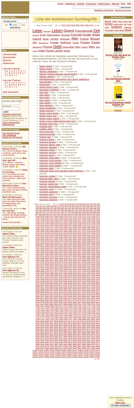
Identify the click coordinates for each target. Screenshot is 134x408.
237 (70, 236)
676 (93, 301)
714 (74, 307)
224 (74, 234)
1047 (97, 357)
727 (91, 25)
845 (97, 326)
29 (88, 206)
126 (74, 219)
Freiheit (84, 38)
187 (97, 227)
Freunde (76, 34)
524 (37, 280)
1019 (75, 353)
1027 (52, 355)
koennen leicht (46, 155)
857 (88, 328)
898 (84, 334)
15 (37, 206)
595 (42, 290)
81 (80, 213)
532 (74, 280)
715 (79, 307)
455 (42, 269)
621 (97, 292)
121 (51, 219)
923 (70, 338)
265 (70, 240)
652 (47, 298)
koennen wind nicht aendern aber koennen (61, 171)
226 (84, 234)
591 (88, 288)
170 (84, 225)
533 (79, 280)
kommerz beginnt (48, 199)
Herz (92, 46)
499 (51, 275)
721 (63, 25)
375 (60, 257)
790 (37, 319)
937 (70, 340)
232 (47, 236)
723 (72, 25)
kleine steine (45, 66)
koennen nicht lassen (50, 160)
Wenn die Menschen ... (13, 197)
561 (79, 284)
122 (56, 219)
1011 (97, 351)
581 (42, 288)
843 (88, 326)
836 (56, 326)
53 (44, 210)
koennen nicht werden (50, 163)
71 (44, 213)
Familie (76, 43)
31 (95, 206)
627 (60, 294)
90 (47, 215)
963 (60, 344)
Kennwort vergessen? (11, 114)
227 (88, 234)
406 (74, 261)
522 (93, 277)
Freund (47, 46)
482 (37, 273)
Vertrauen (65, 39)
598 (56, 290)
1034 (92, 355)
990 (56, 349)
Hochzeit (65, 35)
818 (37, 324)
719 (97, 307)
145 (97, 221)
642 (65, 296)
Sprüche (7, 60)
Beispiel (108, 21)
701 (79, 305)
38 (55, 208)
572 (65, 286)
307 (70, 246)
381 (88, 257)
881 (70, 332)
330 (47, 250)
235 (60, 236)
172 (93, 225)
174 (37, 227)
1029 (63, 355)
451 (88, 267)
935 (60, 340)
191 (51, 229)
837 (60, 326)
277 (60, 242)
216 (37, 234)
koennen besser (47, 142)
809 (60, 321)
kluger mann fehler (49, 113)
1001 (41, 351)
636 (37, 296)
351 (79, 252)
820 (47, 324)
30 (91, 206)
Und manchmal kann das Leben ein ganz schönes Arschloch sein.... (14, 190)
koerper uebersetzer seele (52, 186)
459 (60, 269)
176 (47, 227)
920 (56, 338)
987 (42, 349)
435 (79, 265)
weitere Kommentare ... (12, 222)
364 (74, 254)
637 (42, 296)
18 (48, 206)
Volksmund (8, 63)
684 (65, 303)
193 (60, 229)
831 (97, 324)
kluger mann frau (48, 116)
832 (37, 326)
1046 (92, 357)
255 (88, 238)
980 (74, 347)
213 (88, 231)
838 (65, 326)
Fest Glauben (109, 30)
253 (79, 238)
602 (74, 290)
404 (65, 261)
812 (74, 321)
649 (97, 296)
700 (74, 305)
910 (74, 336)
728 (74, 309)
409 (88, 261)
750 (47, 313)
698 (65, 305)
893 (60, 334)
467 (97, 269)
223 (70, 234)
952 (74, 342)
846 (37, 328)
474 (65, 271)
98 (76, 215)
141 (79, 221)
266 (74, 240)
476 (74, 271)
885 (88, 332)
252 (74, 238)
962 (56, 344)
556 (56, 284)
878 (56, 332)
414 (47, 263)
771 (79, 315)
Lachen (58, 50)
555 (51, 284)
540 (47, 282)
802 (93, 319)
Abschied (35, 35)
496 (37, 275)
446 (65, 267)
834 (47, 326)
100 (84, 215)
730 (84, 309)
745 (88, 311)
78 (70, 213)
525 (42, 280)
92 (55, 215)
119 (42, 219)
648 (93, 296)
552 (37, 284)
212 (84, 231)
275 (51, 242)
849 (51, 328)
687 (79, 303)
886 (93, 332)
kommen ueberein (48, 191)
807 (51, 321)
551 (97, 282)
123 (60, 219)
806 (47, 321)
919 (51, 338)
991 (60, 349)
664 (37, 301)
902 (37, 336)
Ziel (34, 42)
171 (88, 225)
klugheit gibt (45, 126)
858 (93, 328)
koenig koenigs (47, 134)
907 (60, 336)
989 (51, 349)
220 (56, 234)
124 (65, 219)
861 (42, 330)
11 (88, 204)
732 (93, 309)
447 (70, 267)
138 (65, 221)
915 (97, 336)
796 (65, 319)
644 (74, 296)
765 (51, 315)
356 (37, 254)
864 (56, 330)
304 (56, 246)
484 (47, 273)
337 (79, 250)
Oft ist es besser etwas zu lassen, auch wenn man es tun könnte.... (14, 153)
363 (70, 254)
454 (37, 269)
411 (97, 261)
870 (84, 330)
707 (42, 307)
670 (65, 301)
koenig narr (45, 137)
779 (51, 317)
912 (84, 336)
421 (79, 263)
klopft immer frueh (48, 87)
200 (93, 229)
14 (98, 204)
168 (74, 225)
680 (47, 303)
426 (37, 265)
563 (88, 284)
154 (74, 223)
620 (93, 292)
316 (47, 248)
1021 (86, 353)
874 (37, 332)
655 (60, 298)
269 (88, 240)
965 (70, 344)
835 (51, 326)
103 (97, 215)
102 (93, 215)
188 (37, 229)
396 (93, 259)
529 (60, 280)
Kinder (87, 34)
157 (88, 223)
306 (65, 246)
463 (79, 269)
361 (60, 254)
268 (84, 240)
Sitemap (115, 3)
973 (42, 347)
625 (51, 294)
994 (74, 349)
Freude (54, 42)
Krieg (67, 50)
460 (65, 269)
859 (97, 328)
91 (51, 215)
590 (84, 288)
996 (84, 349)
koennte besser (47, 181)
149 (51, 223)
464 (84, 269)
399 (42, 261)
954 (84, 342)
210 (74, 231)
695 (51, 305)
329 (42, 250)
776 (37, 317)
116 (93, 217)
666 (47, 301)
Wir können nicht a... (14, 148)
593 (97, 288)
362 (65, 254)
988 (47, 349)
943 (97, 340)
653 (51, 298)
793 (51, 319)
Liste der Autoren (11, 68)
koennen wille (46, 168)
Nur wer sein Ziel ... (14, 210)
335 (70, 250)
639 (51, 296)
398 (37, 261)
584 (56, 288)
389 (60, 259)
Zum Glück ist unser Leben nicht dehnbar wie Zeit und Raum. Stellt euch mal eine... (14, 177)
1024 (35, 355)
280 (74, 242)
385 (42, 259)
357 (42, 254)
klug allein (44, 95)
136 (56, 221)
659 (79, 298)
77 (66, 213)
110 (65, 217)
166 (65, 225)
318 (56, 248)
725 (82, 25)
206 (56, 231)
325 (88, 248)
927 (88, 338)
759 (88, 313)
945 (42, 342)
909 (70, 336)
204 (47, 231)
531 (70, 280)
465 (88, 269)
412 (37, 263)
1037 (41, 357)
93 (58, 215)
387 (51, 259)
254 (84, 238)
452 (93, 267)
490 (74, 273)
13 (95, 204)
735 (42, 311)
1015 (52, 353)
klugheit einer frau (48, 123)
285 (97, 242)
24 (70, 206)
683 (60, 303)
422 (84, 263)
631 (79, 294)
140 (74, 221)
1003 (52, 351)
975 (51, 347)
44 (77, 208)
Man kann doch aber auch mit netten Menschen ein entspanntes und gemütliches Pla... (13, 202)
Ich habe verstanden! (120, 405)
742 (74, 311)
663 (97, 298)
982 (84, 347)
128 (84, 219)
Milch (78, 47)
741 (70, 311)
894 (65, 334)
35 (44, 208)
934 (56, 340)
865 (60, 330)
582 (47, 288)
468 (37, 271)
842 (84, 326)
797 (70, 319)
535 (88, 280)
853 (70, 328)
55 (52, 210)
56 (55, 210)
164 (56, 225)
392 (74, 259)
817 (97, 321)
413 (42, 263)
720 (37, 309)
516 (65, 277)
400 (47, 261)
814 (84, 321)
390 (65, 259)
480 (93, 271)
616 (74, 292)
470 (47, 271)
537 (97, 280)
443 (51, 267)
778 (47, 317)
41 (66, 208)
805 (42, 321)
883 (79, 332)
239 (79, 236)
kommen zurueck (48, 197)
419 (70, 263)
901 (97, 334)
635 (97, 294)
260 (47, 240)
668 (56, 301)
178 (56, 227)
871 (88, 330)
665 (42, 301)
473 (60, 271)
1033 (86, 355)
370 (37, 257)
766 (56, 315)
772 (84, 315)
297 (88, 244)
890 (47, 334)
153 (70, 223)
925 (79, 338)
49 (95, 208)
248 (56, 238)
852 (65, 328)
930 (37, 340)
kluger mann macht (49, 118)
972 (37, 347)
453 (97, 267)
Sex (98, 47)
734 (37, 311)
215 (97, 231)
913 (88, 336)
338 (84, 250)
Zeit (96, 30)
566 (37, 286)
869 (79, 330)
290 (56, 244)
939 (79, 340)
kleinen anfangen (48, 71)
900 (93, 334)
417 (60, 263)
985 (97, 347)
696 (56, 305)
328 (37, 250)
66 (91, 210)
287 (42, 244)
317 (51, 248)
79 (73, 213)
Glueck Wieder (119, 30)
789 (97, 317)
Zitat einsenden (10, 92)
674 (84, 301)
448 (74, 267)
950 (65, 342)
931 (42, 340)
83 (88, 213)
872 (93, 330)
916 (37, 338)
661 (88, 298)
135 (51, 221)
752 (56, 313)
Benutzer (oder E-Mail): (12, 101)
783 (70, 317)
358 (47, 254)
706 (37, 307)
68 (98, 210)
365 (79, 254)
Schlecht (116, 26)
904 (47, 336)
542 (56, 282)
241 (88, 236)
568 (47, 286)
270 (93, 240)
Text (23, 25)
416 (56, 263)
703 (88, 305)
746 (93, 311)
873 (97, 330)
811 (70, 321)
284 (93, 242)
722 (68, 25)
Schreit (108, 24)
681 (51, 303)
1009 (86, 351)
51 (37, 210)
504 (74, 275)
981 (79, 347)
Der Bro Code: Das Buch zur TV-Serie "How (118, 56)
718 (93, 307)
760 (93, 313)
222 (65, 234)
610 (47, 292)
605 (88, 290)
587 (70, 288)
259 (42, 240)
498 (47, 275)
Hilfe (129, 3)
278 (65, 242)
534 (84, 280)
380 (84, 257)
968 (84, 344)
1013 (41, 353)
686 (74, 303)
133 (42, 221)
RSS (123, 3)
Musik (46, 39)
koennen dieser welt (49, 144)
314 (37, 248)
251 (70, 238)
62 (77, 210)
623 (42, 294)
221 (60, 234)
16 (41, 206)
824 (65, 324)
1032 (80, 355)
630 (74, 294)
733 (97, 309)
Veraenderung (43, 43)
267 (79, 240)
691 (97, 303)
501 (60, 275)
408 (84, 261)
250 (65, 238)
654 (56, 298)
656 (65, 298)
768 (65, 315)
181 (70, 227)
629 (70, 294)
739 (60, 311)
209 (70, 231)
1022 (92, 353)
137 (60, 221)
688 (84, 303)
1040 (58, 357)
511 (42, 277)
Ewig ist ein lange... (14, 171)
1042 (69, 357)
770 (74, 315)
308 (74, 246)
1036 (35, 357)
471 (51, 271)
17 (44, 206)
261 (51, 240)
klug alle (43, 92)
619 (88, 292)
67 (95, 210)
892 (56, 334)
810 (65, 321)
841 (79, 326)
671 (70, 301)
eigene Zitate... (9, 234)
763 (42, 315)
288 (47, 244)
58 (62, 210)
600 (65, 290)
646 (84, 296)
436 (84, 265)
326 (93, 248)
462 (74, 269)
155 (79, 223)
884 (84, 332)
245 (42, 238)
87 (37, 215)
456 (47, 269)
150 (56, 223)
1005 (63, 351)
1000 (35, 351)
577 (88, 286)
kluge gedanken (47, 108)
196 (74, 229)
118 (37, 219)
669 (60, 301)
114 (84, 217)
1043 (75, 357)
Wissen (95, 38)
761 (97, 313)
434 (74, 265)
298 (93, 244)
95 (65, 215)
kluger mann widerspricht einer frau (57, 121)
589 (79, 288)
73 (52, 213)
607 (97, 290)
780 (56, 317)
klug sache (44, 103)
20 (55, 206)
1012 (35, 353)
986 (37, 349)
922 (65, 338)
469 (42, 271)
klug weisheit (46, 105)
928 (93, 338)
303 (51, 246)
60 (70, 210)
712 (65, 307)
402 (56, 261)
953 (79, 342)
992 (65, 349)
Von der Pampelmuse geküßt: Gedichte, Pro (118, 103)
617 (79, 292)
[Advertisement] (11, 39)
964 (65, 344)
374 (56, 257)
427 (42, 265)
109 (60, 217)
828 (84, 324)
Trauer (34, 51)
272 (37, 242)
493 (88, 273)
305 (60, 246)
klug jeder (44, 97)
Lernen (54, 38)
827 (79, 324)
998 (93, 349)
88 (40, 215)
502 (65, 275)
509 (97, 275)
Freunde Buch (118, 24)
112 (74, 217)
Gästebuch (70, 3)
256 (93, 238)
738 (56, 311)
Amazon (118, 110)
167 (70, 225)
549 (88, 282)
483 (42, 273)
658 (74, 298)
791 (42, 319)
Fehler (41, 50)
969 (88, 344)
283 (88, 242)
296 (84, 244)
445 (60, 267)
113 (79, 217)
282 (84, 242)
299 (97, 244)
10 (84, 204)
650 (37, 298)
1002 (46, 351)
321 (70, 248)
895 (70, 334)
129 (88, 219)
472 (56, 271)
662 (93, 298)
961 (51, 344)
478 (84, 271)
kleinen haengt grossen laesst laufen (58, 74)
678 (37, 303)
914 (93, 336)
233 (51, 236)
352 (84, 252)
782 (65, 317)
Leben (57, 30)
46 (84, 208)
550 (93, 282)
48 (91, 208)
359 (51, 254)
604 (84, 290)
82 (84, 213)
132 (37, 221)
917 (42, 338)
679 (42, 303)
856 (84, 328)
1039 (52, 357)
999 (97, 349)
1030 (69, 355)
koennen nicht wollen (50, 165)
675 (88, 301)
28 (84, 206)
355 (97, 252)
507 (88, 275)
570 (56, 286)
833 (42, 326)
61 (73, 210)
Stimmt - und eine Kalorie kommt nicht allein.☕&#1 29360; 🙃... (13, 164)
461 (70, 269)
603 (79, 290)
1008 (80, 351)
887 (97, 332)
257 (97, 238)
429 (51, 265)
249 (60, 238)
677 (97, 301)
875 (42, 332)
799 (79, 319)
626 (56, 294)
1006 (69, 351)
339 (88, 250)
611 (51, 292)
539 (42, 282)
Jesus (114, 21)
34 (41, 208)
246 (47, 238)
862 (47, 330)
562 (84, 284)
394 (84, 259)
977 (60, 347)
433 (70, 265)
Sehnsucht (37, 47)
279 (70, 242)
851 (60, 328)
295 (79, 244)
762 (37, 315)
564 (93, 284)
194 (65, 229)
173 (97, 225)
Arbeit (96, 34)
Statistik (80, 3)
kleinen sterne (46, 76)
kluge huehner (46, 110)
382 (93, 257)
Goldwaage (128, 27)
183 (79, 227)
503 (70, 275)
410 (93, 261)
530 (65, 280)
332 (56, 250)
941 (88, 340)
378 (74, 257)
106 (47, 217)
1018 (69, 353)
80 (77, 213)
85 (95, 213)
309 (79, 246)
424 (93, 263)
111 (70, 217)
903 (42, 336)
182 (74, 227)
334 (65, 250)
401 (51, 261)
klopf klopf (44, 84)
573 (70, 286)
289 (51, 244)
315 (42, 248)
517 (70, 277)
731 (88, 309)
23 (66, 206)
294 (74, 244)
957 (97, 342)
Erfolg (43, 35)
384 (37, 259)
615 (70, 292)
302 (47, 246)
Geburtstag (47, 31)
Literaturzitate (10, 54)
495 (97, 273)
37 (52, 208)
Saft (125, 24)
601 (70, 290)
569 (51, 286)
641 (60, 296)
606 (93, 290)
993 (70, 349)
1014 (46, 353)
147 (42, 223)
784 (74, 317)
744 (84, 311)
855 (79, 328)
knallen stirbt (45, 129)
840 (74, 326)
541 (51, 282)
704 (93, 305)
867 (70, 330)
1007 (75, 351)
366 (84, 254)
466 (93, 269)
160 (37, 225)
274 (47, 242)
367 (88, 254)
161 (42, 225)
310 (84, 246)
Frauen (85, 42)
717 (88, 307)
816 (93, 321)
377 (70, 257)
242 (93, 236)
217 (42, 234)
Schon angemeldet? (11, 122)
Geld (57, 46)
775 (97, 315)
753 (60, 313)
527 (51, 280)
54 (48, 210)
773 (88, 315)
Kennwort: (6, 106)
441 (42, 267)
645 (79, 296)
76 (62, 213)
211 (79, 231)
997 (88, 349)
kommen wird (46, 194)
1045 (86, 357)
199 (88, 229)
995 (79, 349)
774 (93, 315)
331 (51, 250)
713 (70, 307)
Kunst (50, 50)
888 (37, 334)
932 (47, 340)
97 (73, 215)
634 (93, 294)
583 (51, 288)
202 (37, 231)
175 (42, 227)
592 (93, 288)
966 (74, 344)
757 (79, 313)
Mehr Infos (120, 402)
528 (56, 280)
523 (97, 277)
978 (65, 347)
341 (97, 250)
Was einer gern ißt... (14, 159)
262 (56, 240)
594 (37, 290)
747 (97, 311)
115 (88, 217)
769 (70, 315)
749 (42, 313)
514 (56, 277)
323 (79, 248)
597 (51, 290)
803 (97, 319)
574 (74, 286)
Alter (75, 38)
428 (47, 265)
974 (47, 347)
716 (84, 307)
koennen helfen (47, 150)
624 (47, 294)
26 (77, 206)
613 (60, 292)
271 (97, 240)
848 (47, 328)
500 (56, 275)
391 (70, 259)
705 (97, 305)
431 (60, 265)
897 (79, 334)
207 (60, 231)
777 (42, 317)
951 (70, 342)
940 (84, 340)
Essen (96, 42)
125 (70, 219)
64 (84, 210)
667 (51, 301)
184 (84, 227)
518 (74, 277)
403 (60, 261)
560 (74, 284)
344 (47, 252)
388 (56, 259)
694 (47, 305)
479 (88, 271)
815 (88, 321)
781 (60, 317)
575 (79, 286)
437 (88, 265)
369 (97, 254)
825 (70, 324)
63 (80, 210)
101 (88, 215)
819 (42, 324)
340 (93, 250)
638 (47, 296)
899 (88, 334)
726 (86, 25)
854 (74, 328)
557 (60, 284)
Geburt (85, 47)
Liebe (37, 30)
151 (60, 223)
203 (42, 231)
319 (60, 248)
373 (51, 257)
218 (47, 234)
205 (51, 231)
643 (70, 296)
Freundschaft (84, 31)
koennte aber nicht (48, 178)
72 (48, 213)
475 (70, 271)
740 (65, 311)
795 (60, 319)
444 (56, 267)
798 (74, 319)
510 (37, 277)
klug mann (44, 100)
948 (56, 342)
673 (79, 301)
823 (60, 324)
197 (79, 229)
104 (37, 217)
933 (51, 340)
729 (79, 309)
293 (70, 244)
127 (79, 219)
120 (47, 219)
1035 (97, 355)
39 (59, 208)
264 (65, 240)
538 (37, 282)
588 (74, 288)
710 (56, 307)
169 (79, 225)
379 (79, 257)
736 (47, 311)
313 (97, 246)
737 (51, 311)
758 (84, 313)
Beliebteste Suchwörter (103, 10)
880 (65, 332)
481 (97, 271)
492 (84, 273)
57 (59, 210)
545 (70, 282)
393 (79, 259)
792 (47, 319)
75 (59, 213)
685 (70, 303)
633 (88, 294)
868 (74, 330)
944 (37, 342)
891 (51, 334)
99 (80, 215)
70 (41, 213)
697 (60, 305)
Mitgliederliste (8, 124)
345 (51, 252)
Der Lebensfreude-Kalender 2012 (118, 80)
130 (93, 219)
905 (51, 336)
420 (74, 263)
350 (74, 252)
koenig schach (46, 139)
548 (84, 282)
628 (65, 294)
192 (56, 229)
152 (65, 223)
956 (93, 342)
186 (93, 227)
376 (65, 257)
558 (65, 284)
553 (42, 284)
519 (79, 277)
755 (70, 313)
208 (65, 231)
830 (93, 324)
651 (42, 298)
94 (62, 215)
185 (88, 227)
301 (42, 246)
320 (65, 248)
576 (84, 286)
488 (65, 273)
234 (56, 236)
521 (88, 277)
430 (56, 265)
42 (70, 208)
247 (51, 238)
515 (60, 277)
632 (84, 294)
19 (52, 206)
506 (84, 275)
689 (88, 303)
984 (93, 347)
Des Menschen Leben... (14, 184)
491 (79, 273)
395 (88, 259)
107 (51, 217)
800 (84, 319)
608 (37, 292)
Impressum (91, 3)
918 (47, 338)
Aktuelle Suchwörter (123, 10)
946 (47, 342)
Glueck (68, 31)
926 (84, 338)
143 (88, 221)
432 (65, 265)
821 (51, 324)
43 (73, 208)
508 (93, 275)
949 (60, 342)
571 (60, 286)
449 (79, 267)
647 (88, 296)
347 (60, 252)
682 (56, 303)
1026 (46, 355)
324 (84, 248)
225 (79, 234)
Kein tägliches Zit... (11, 257)
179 (60, 227)
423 (88, 263)
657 (70, 298)
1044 (80, 357)
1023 (97, 353)
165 (60, 225)
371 (42, 257)
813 (79, 321)
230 (37, 236)
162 (47, 225)
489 (70, 273)
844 (93, 326)
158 (93, 223)
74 (55, 213)
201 (97, 229)
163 (51, 225)
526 (47, 280)
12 (91, 204)
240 (84, 236)
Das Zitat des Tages (11, 133)
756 (74, 313)
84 (91, 213)
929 (97, 338)
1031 (75, 355)
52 (41, 210)
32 (98, 206)
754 (65, 313)
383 (97, 257)
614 (65, 292)
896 (74, 334)
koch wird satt (46, 131)
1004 (58, 351)
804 (37, 321)
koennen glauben (48, 147)
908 (65, 336)
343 (42, 252)
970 (93, 344)
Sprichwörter (9, 57)
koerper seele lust (48, 184)
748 (37, 313)
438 (93, 265)
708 (47, 307)
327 (97, 248)
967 (79, 344)
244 (37, 238)
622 (37, 294)
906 (56, 336)
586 (65, 288)
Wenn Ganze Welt (125, 21)
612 (56, 292)
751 (51, 313)
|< (56, 25)
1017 (63, 353)
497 (42, 275)
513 (51, 277)
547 (79, 282)
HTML (14, 25)
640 (56, 296)
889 (42, 334)
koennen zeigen (47, 176)
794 (56, 319)
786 (84, 317)
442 (47, 267)
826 (74, 324)
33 (37, 208)
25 (73, 206)
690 (93, 303)
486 (56, 273)
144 (93, 221)
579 (97, 286)
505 (79, 275)
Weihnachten (53, 35)
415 (51, 263)
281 (79, 242)
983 (88, 347)
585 (60, 288)
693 (42, 305)
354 (93, 252)
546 (74, 282)
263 (60, 240)
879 (60, 332)
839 (70, 326)
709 (51, 307)
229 (97, 234)
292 (65, 244)
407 (79, 261)
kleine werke (45, 69)
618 (84, 292)
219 (51, 234)
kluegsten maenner (49, 89)
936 (65, 340)
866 (65, 330)
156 (84, 223)
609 (42, 292)
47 (88, 208)
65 (88, 210)
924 (74, 338)
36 (48, 208)
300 (37, 246)
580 (37, 288)
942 (93, 340)
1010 (92, 351)
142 (84, 221)
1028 (58, 355)
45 (80, 208)
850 (56, 328)
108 (56, 217)
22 (62, 206)
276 (56, 242)
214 (93, 231)
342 (37, 252)
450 (84, 267)
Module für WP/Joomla (12, 137)
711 (60, 307)
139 (70, 221)
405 (70, 261)
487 (60, 273)
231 (42, 236)
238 (74, 236)
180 (65, 227)
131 (97, 219)
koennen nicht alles (49, 157)
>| (98, 25)
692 (37, 305)
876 (47, 332)
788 (93, 317)
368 (93, 254)
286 (37, 244)
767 (60, 315)
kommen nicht (46, 189)
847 (42, 328)
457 (51, 269)
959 (42, 344)
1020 (80, 353)
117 (97, 217)
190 (47, 229)
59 (66, 210)
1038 (46, 357)
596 (47, 290)
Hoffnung (65, 42)
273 (42, 242)
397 (97, 259)
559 (70, 284)
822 (56, 324)
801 (88, 319)
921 (60, 338)
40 (62, 208)
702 (84, 305)
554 (47, 284)
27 (80, 206)
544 (65, 282)
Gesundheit (68, 47)
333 (60, 250)
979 (70, 347)
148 (47, 223)
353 (88, 252)
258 (37, 240)
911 (79, 336)
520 (84, 277)
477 (79, 271)
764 (47, 315)
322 (74, 248)
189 (42, 229)
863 (51, 330)
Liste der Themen (12, 80)
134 (47, 221)
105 (42, 217)
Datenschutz (104, 3)
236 (65, 236)
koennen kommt (47, 152)
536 (93, 280)
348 (65, 252)
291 (60, 244)
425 (97, 263)
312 (93, 246)
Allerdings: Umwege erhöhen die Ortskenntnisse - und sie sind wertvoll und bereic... (14, 216)
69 (37, 213)
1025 (41, 355)
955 (88, 342)
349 (70, 252)
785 (79, 317)
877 (51, 332)
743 (79, 311)
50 (98, 208)
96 (69, 215)
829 (88, 324)
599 (60, 290)
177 (51, 227)
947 (51, 342)
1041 (63, 357)
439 (97, 265)
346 (56, 252)
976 (56, 347)
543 (60, 282)
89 (44, 215)
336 (74, 250)
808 (56, 321)
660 (84, 298)
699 (70, 305)
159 (97, 223)
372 (47, 257)
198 (84, 229)
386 (47, 259)
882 (74, 332)
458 (56, 269)
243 (97, 236)
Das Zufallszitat (9, 135)
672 (74, 301)
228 (93, 234)
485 (51, 273)
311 (88, 246)
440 (37, 267)
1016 (58, 353)
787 (88, 317)
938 (74, 340)
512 (47, 277)
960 (47, 344)
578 (93, 286)
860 (37, 330)
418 (65, 263)
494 (93, 273)
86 (98, 213)
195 (70, 229)
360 (56, 254)
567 (42, 286)
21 (59, 206)
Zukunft (36, 38)
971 (97, 344)
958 (37, 344)
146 (37, 223)
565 (97, 284)
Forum (60, 3)
